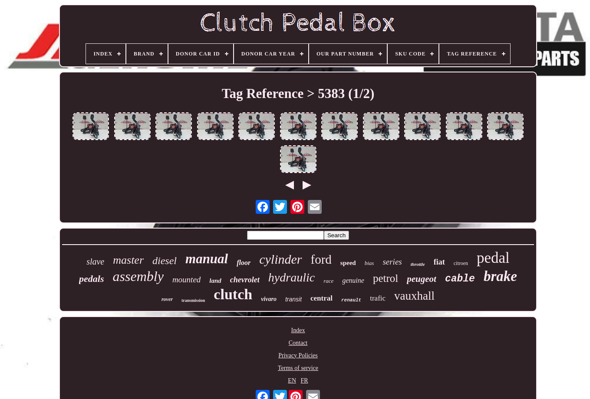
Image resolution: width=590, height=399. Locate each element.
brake (500, 276)
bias (369, 263)
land (215, 280)
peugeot (421, 279)
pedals (91, 278)
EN (292, 380)
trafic (378, 298)
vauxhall (414, 295)
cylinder (280, 259)
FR (304, 380)
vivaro (269, 299)
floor (244, 262)
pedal (493, 257)
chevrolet (245, 279)
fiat (439, 262)
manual (206, 258)
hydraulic (291, 277)
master (128, 260)
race (328, 281)
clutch (233, 294)
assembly (138, 276)
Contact (298, 343)
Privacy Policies (298, 355)
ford (321, 259)
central (321, 298)
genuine (353, 280)
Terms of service (298, 368)
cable (460, 279)
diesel (164, 260)
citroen (461, 263)
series (392, 261)
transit (293, 299)
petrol (385, 278)
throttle (418, 264)
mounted (186, 279)
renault (351, 300)
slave (95, 261)
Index (298, 330)
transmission (193, 300)
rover (167, 299)
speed (348, 262)
